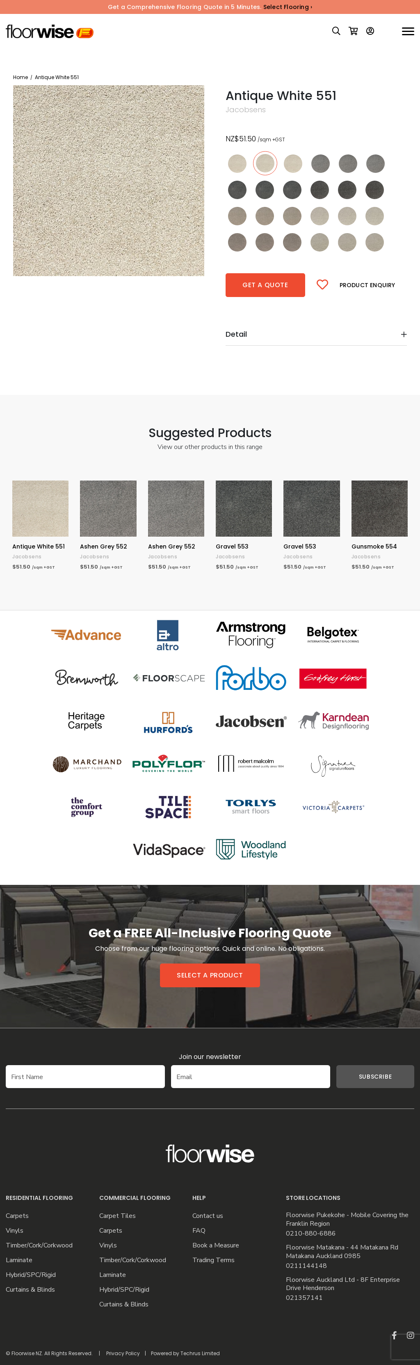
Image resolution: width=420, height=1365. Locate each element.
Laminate (19, 1260)
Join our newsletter (210, 1056)
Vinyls (14, 1231)
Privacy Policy (123, 1353)
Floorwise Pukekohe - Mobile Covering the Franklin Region (347, 1219)
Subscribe (363, 1076)
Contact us (207, 1216)
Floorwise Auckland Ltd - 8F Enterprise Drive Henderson (343, 1284)
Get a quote (265, 285)
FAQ (198, 1231)
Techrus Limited (200, 1353)
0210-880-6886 (311, 1233)
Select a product (210, 975)
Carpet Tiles (117, 1216)
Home (20, 77)
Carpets (17, 1216)
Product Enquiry (367, 285)
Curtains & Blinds (30, 1290)
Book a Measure (215, 1245)
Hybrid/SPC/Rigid (31, 1275)
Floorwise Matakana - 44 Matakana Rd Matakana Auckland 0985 (342, 1252)
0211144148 (306, 1266)
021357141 (304, 1298)
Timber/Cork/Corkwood (39, 1245)
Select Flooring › (287, 7)
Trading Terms (213, 1260)
